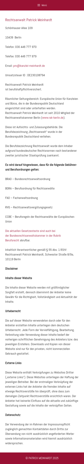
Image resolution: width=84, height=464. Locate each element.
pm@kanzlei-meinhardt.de (29, 66)
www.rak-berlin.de (52, 118)
